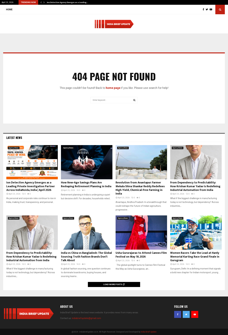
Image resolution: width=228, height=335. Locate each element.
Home (9, 9)
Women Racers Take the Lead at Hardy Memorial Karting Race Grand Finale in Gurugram (194, 257)
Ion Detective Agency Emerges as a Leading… (67, 2)
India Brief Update (148, 332)
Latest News (14, 138)
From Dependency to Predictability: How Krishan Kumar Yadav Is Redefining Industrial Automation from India (195, 186)
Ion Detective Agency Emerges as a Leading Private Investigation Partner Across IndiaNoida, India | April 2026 (30, 186)
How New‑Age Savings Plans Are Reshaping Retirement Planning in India (86, 184)
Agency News (14, 148)
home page (113, 87)
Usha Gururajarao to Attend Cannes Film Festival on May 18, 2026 (141, 255)
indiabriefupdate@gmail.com (86, 318)
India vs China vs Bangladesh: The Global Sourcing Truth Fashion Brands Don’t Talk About (86, 257)
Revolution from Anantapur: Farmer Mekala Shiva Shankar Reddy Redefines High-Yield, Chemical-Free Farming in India (140, 188)
